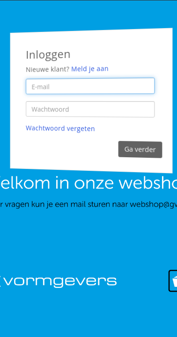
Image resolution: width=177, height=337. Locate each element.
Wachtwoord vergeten (60, 128)
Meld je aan (90, 68)
